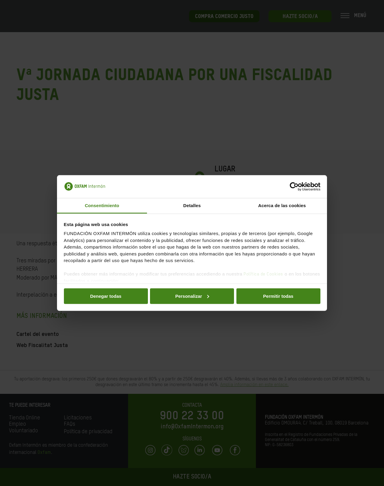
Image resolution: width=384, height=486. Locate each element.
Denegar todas (105, 295)
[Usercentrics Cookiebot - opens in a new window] (294, 186)
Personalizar (192, 295)
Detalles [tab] (192, 205)
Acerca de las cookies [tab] (282, 205)
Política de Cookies (263, 274)
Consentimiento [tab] (102, 205)
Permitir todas (278, 295)
